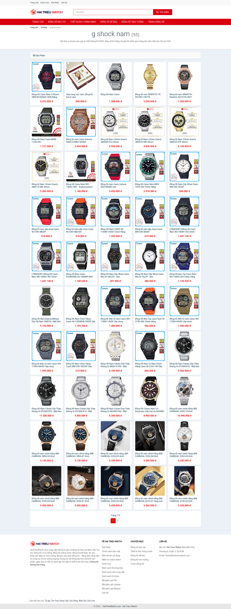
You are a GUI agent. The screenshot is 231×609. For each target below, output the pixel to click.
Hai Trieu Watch (129, 606)
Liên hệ (64, 2)
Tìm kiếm (162, 12)
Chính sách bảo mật (111, 551)
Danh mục (45, 2)
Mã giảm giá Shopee (111, 588)
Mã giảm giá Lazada (111, 584)
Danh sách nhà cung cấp (113, 572)
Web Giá (82, 601)
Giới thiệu (55, 2)
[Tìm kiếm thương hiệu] (113, 12)
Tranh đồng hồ (156, 22)
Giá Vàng (74, 601)
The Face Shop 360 (60, 601)
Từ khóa (44, 27)
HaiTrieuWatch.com (112, 606)
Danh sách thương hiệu (112, 568)
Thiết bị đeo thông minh (83, 22)
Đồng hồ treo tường (133, 22)
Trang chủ (34, 2)
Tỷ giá (47, 601)
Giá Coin (91, 601)
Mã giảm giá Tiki (109, 580)
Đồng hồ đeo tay (57, 22)
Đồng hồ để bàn (108, 22)
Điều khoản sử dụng (111, 555)
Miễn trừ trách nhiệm (111, 559)
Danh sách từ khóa (110, 576)
